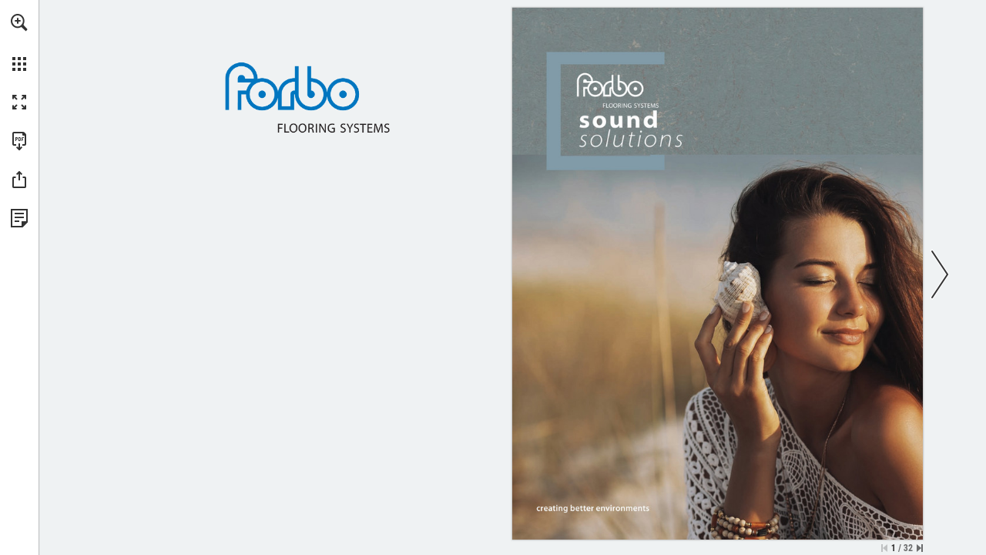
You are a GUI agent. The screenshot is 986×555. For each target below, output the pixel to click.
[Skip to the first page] (884, 548)
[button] (19, 22)
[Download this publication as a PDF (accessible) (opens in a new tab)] (19, 141)
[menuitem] (19, 42)
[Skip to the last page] (920, 548)
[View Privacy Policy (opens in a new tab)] (19, 218)
